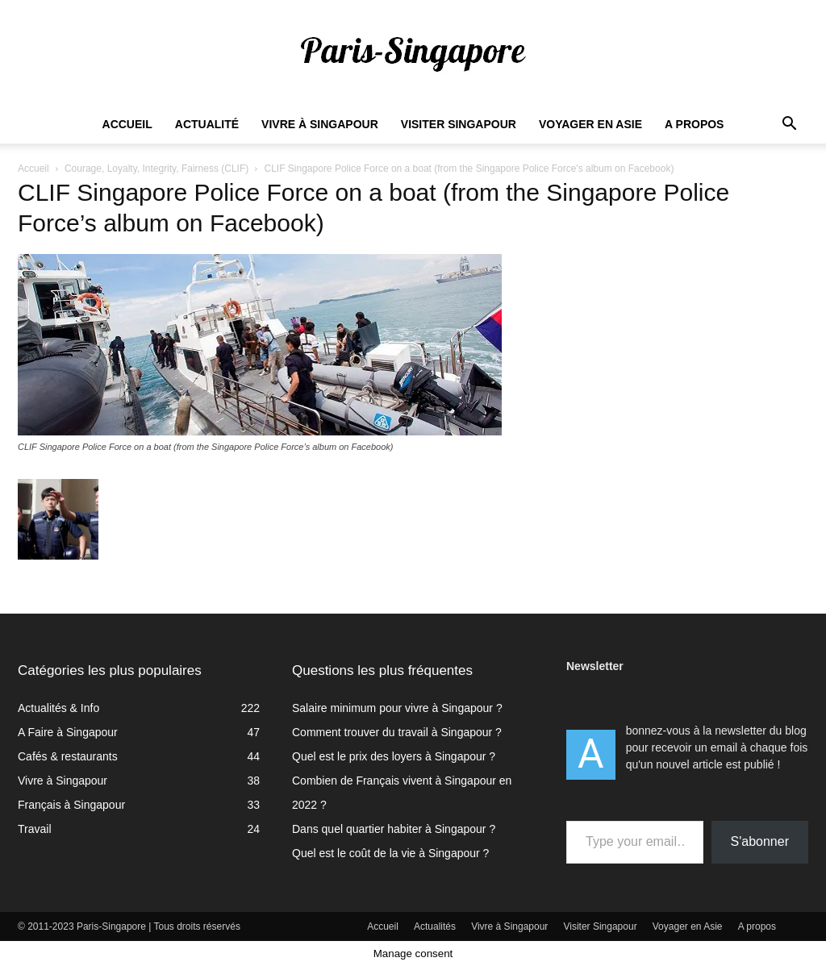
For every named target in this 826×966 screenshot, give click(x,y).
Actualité (207, 124)
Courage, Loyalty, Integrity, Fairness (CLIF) (156, 168)
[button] (789, 125)
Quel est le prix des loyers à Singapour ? (393, 756)
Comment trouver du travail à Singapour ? (397, 732)
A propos (694, 124)
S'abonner (760, 841)
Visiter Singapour (458, 124)
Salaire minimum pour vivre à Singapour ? (397, 708)
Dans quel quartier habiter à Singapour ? (393, 828)
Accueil (127, 124)
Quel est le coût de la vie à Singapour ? (390, 853)
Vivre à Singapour (319, 124)
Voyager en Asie (590, 124)
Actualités (435, 926)
